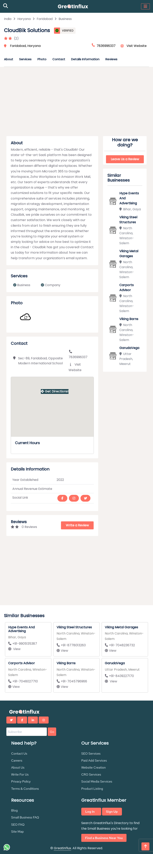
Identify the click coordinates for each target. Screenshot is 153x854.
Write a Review (77, 525)
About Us (17, 767)
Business (65, 19)
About (8, 59)
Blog (14, 810)
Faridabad (45, 19)
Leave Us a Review (125, 159)
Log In (90, 812)
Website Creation (93, 767)
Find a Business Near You (104, 838)
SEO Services (91, 753)
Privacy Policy (21, 781)
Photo (41, 59)
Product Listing (92, 789)
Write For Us (20, 774)
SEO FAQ (18, 824)
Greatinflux (62, 848)
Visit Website (137, 45)
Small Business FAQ (25, 817)
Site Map (17, 831)
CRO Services (91, 774)
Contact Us (19, 753)
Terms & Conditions (25, 789)
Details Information (85, 59)
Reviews (111, 59)
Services (25, 59)
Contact (58, 59)
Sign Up (112, 812)
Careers (16, 760)
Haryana (24, 19)
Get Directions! (55, 391)
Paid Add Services (94, 760)
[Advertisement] (76, 103)
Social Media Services (96, 781)
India (7, 19)
